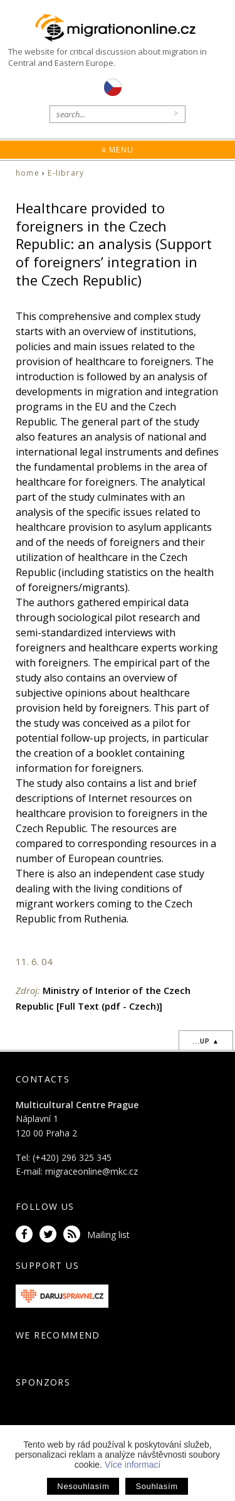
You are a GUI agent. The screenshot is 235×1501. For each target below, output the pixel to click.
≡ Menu (117, 149)
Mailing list (108, 1235)
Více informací (132, 1465)
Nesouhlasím (83, 1486)
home (27, 173)
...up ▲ (205, 1041)
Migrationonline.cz (117, 28)
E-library (66, 173)
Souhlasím (156, 1486)
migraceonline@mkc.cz (91, 1171)
